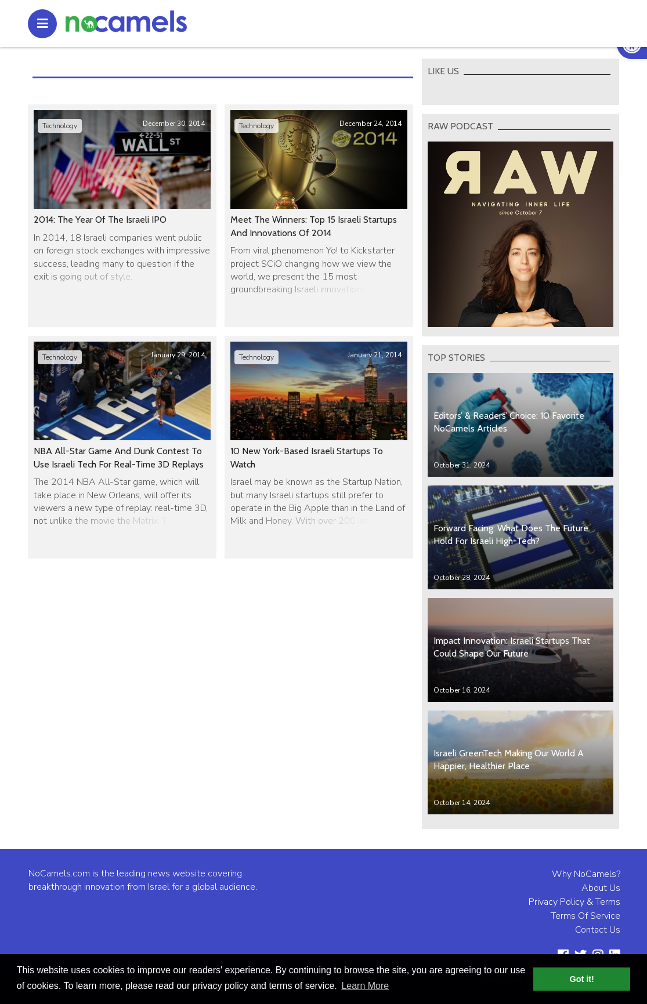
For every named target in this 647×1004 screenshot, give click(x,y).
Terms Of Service (585, 915)
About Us (600, 888)
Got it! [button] (582, 979)
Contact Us (597, 929)
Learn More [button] (365, 986)
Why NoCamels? (586, 874)
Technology (59, 126)
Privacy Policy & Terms (574, 902)
